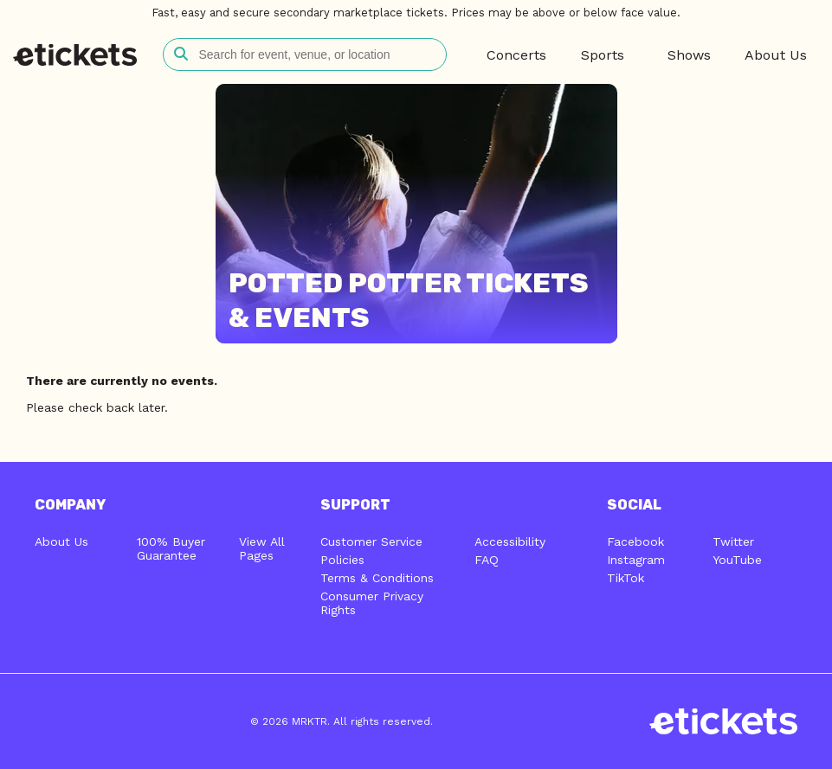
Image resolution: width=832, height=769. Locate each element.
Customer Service (371, 541)
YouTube (737, 560)
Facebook (635, 541)
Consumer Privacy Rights (371, 603)
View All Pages (262, 548)
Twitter (733, 541)
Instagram (636, 560)
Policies (342, 560)
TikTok (625, 578)
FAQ (486, 560)
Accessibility (509, 541)
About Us (61, 541)
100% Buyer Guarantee (171, 548)
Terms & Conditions (377, 578)
